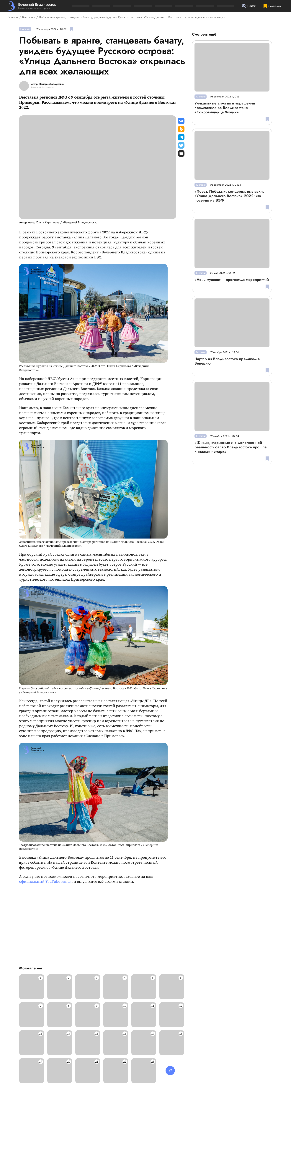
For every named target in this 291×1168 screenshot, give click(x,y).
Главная (13, 17)
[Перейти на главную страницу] (31, 6)
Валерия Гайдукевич (51, 84)
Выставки (28, 17)
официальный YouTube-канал (45, 881)
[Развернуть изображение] (31, 986)
